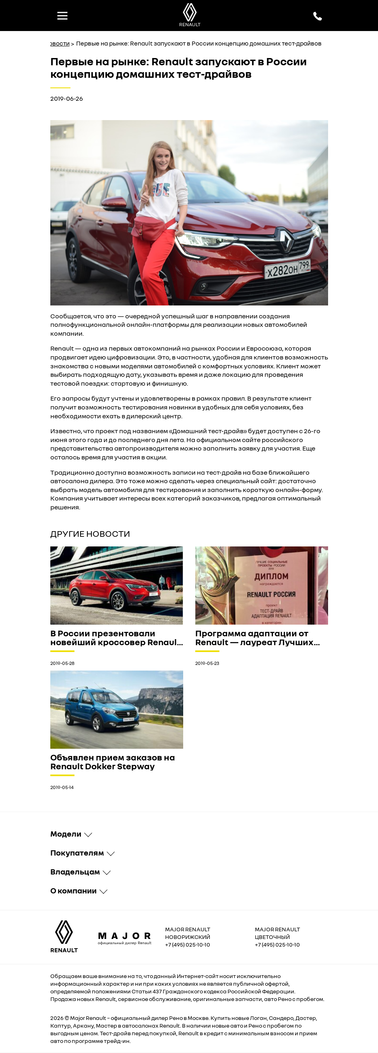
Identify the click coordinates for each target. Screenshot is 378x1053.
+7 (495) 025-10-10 (187, 944)
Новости (57, 43)
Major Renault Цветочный (277, 933)
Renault (96, 1017)
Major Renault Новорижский (187, 933)
